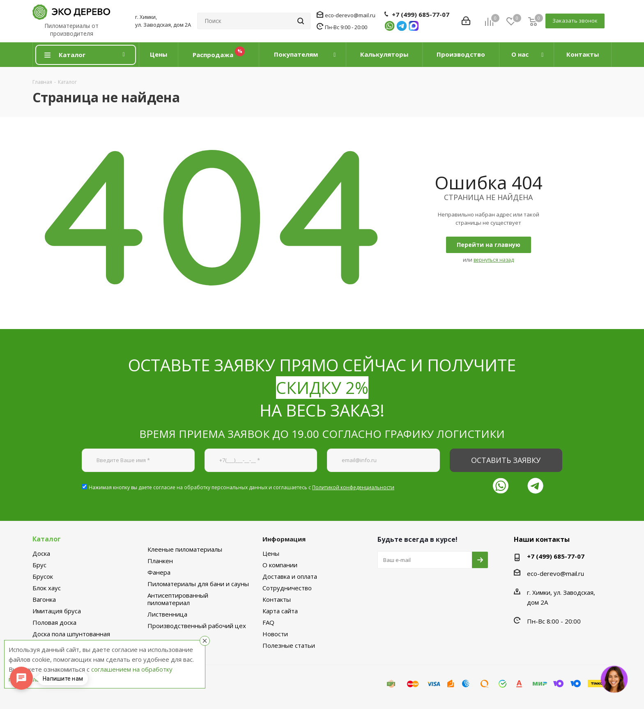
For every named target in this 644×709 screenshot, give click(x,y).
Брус (39, 565)
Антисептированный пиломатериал (177, 599)
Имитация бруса (56, 611)
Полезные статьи (288, 645)
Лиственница (167, 614)
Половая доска (54, 622)
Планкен (160, 561)
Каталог (46, 538)
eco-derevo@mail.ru (350, 15)
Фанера (158, 572)
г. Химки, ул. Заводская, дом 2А (163, 20)
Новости (275, 634)
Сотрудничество (287, 588)
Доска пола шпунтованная (71, 634)
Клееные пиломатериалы (184, 549)
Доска (41, 553)
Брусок (42, 576)
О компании (279, 565)
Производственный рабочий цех (196, 626)
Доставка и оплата (289, 576)
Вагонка (44, 599)
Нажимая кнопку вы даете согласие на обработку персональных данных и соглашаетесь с (241, 487)
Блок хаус (46, 588)
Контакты (276, 599)
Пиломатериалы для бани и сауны (198, 584)
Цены (270, 553)
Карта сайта (280, 611)
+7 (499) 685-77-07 (420, 14)
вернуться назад (494, 259)
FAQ (268, 622)
